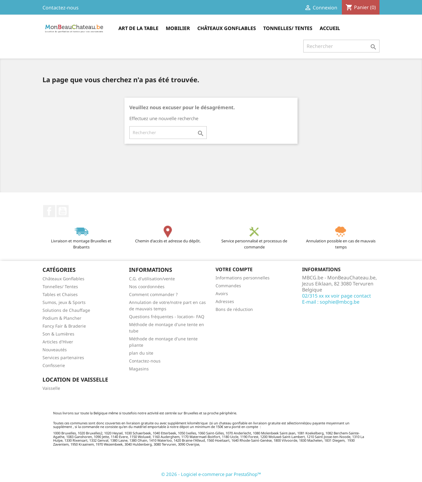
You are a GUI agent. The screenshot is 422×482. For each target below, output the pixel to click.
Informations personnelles (243, 278)
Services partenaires (63, 357)
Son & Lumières (58, 334)
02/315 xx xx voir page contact (336, 295)
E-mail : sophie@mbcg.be (330, 301)
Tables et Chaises (60, 294)
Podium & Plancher (62, 318)
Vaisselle (51, 388)
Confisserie (54, 365)
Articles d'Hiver (58, 342)
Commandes (228, 285)
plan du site (141, 353)
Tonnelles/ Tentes (287, 28)
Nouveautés (55, 349)
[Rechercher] (341, 46)
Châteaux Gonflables (226, 28)
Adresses (225, 301)
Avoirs (222, 293)
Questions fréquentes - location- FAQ (166, 316)
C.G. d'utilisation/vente (152, 278)
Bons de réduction (234, 309)
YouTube (62, 211)
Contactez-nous (61, 7)
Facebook (49, 211)
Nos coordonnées (147, 286)
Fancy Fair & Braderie (64, 326)
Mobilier (178, 28)
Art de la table (138, 28)
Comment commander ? (153, 294)
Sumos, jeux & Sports (64, 302)
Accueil (330, 28)
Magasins (139, 369)
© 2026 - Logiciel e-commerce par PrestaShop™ (211, 474)
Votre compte (234, 269)
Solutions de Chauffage (66, 310)
